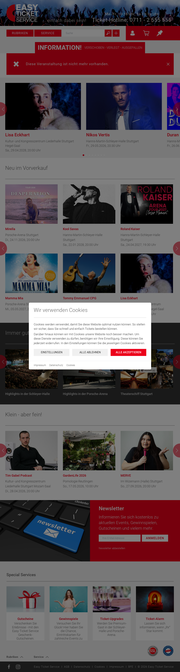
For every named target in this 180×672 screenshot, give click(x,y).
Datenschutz (56, 365)
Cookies (70, 365)
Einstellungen (51, 352)
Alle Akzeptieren (128, 352)
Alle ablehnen (90, 352)
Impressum (40, 365)
